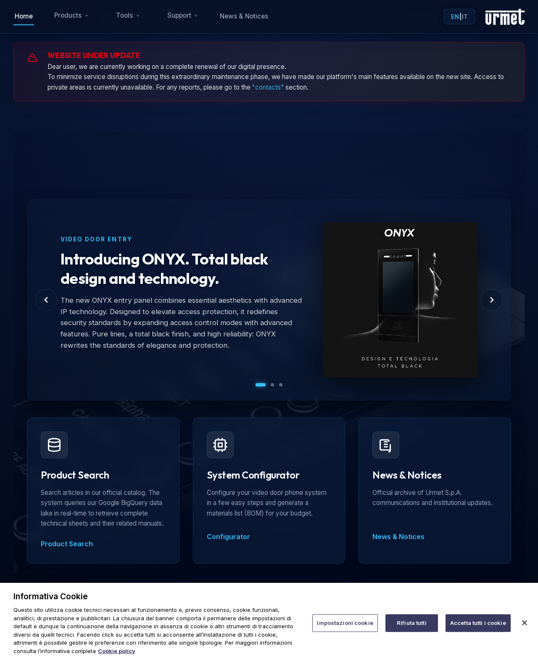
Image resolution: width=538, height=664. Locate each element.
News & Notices (244, 16)
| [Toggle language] (459, 16)
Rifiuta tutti (412, 628)
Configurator (228, 536)
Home (24, 16)
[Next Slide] (492, 300)
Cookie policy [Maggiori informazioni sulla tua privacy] (116, 656)
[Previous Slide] (46, 300)
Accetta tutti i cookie (478, 628)
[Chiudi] (524, 628)
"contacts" (268, 87)
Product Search (67, 544)
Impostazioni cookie (345, 628)
